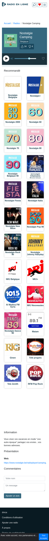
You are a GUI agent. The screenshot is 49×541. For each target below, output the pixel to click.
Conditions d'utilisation (12, 517)
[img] (44, 5)
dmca (4, 512)
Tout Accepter (43, 536)
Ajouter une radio (10, 523)
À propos (6, 528)
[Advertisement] (24, 15)
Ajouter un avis (12, 496)
